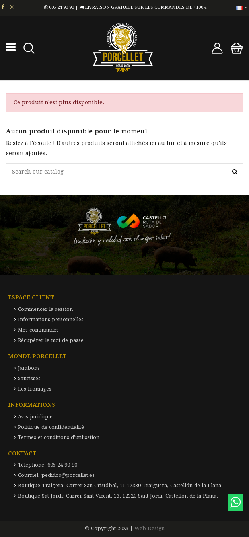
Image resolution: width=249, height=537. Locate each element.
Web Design (149, 529)
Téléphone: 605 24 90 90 (47, 465)
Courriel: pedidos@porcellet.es (56, 475)
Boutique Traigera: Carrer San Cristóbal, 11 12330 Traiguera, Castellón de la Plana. (120, 486)
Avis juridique (35, 417)
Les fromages (34, 389)
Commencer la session (45, 309)
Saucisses (29, 379)
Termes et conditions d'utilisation (58, 437)
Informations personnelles (51, 320)
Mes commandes (38, 330)
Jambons (29, 368)
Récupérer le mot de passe (51, 340)
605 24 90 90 (59, 7)
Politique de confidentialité (51, 427)
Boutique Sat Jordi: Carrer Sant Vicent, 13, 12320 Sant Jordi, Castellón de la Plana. (118, 496)
